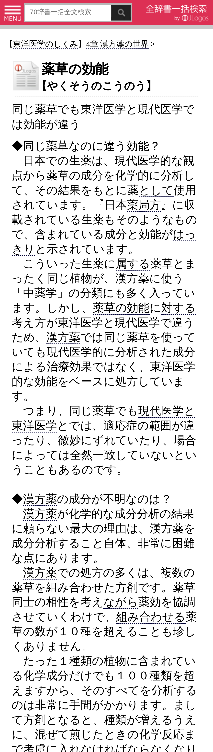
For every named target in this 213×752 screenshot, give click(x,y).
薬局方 (144, 204)
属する (133, 263)
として (156, 190)
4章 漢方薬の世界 (117, 44)
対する (178, 307)
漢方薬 (132, 278)
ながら (120, 602)
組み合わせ (75, 587)
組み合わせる (151, 616)
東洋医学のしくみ (45, 44)
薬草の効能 (121, 307)
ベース (86, 381)
